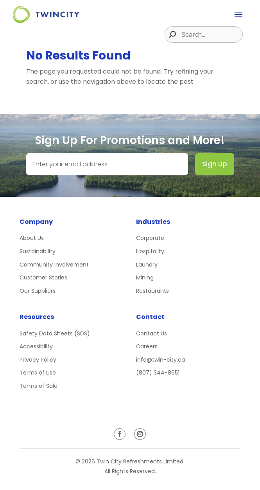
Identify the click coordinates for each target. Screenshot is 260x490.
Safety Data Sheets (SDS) (55, 333)
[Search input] (211, 34)
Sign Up (214, 164)
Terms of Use (38, 373)
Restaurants (152, 291)
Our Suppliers (38, 291)
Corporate (150, 238)
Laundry (147, 264)
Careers (147, 346)
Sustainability (38, 251)
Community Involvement (54, 264)
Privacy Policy (38, 360)
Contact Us (151, 333)
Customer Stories (43, 277)
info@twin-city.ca (160, 360)
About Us (32, 238)
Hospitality (150, 251)
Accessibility (36, 346)
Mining (145, 277)
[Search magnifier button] (170, 34)
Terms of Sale (38, 386)
